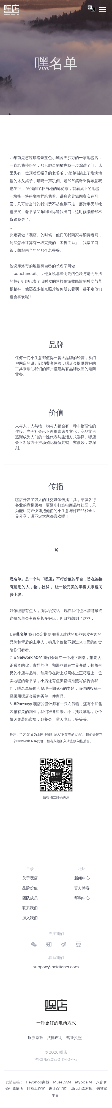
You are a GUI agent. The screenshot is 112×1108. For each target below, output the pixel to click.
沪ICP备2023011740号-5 (56, 1059)
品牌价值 (30, 888)
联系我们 (30, 907)
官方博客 (82, 888)
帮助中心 (82, 897)
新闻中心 (82, 878)
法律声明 (54, 1037)
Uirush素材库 (81, 1088)
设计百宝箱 (58, 1088)
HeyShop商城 (37, 1082)
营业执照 (74, 1037)
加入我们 (30, 917)
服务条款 (35, 1037)
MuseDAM (62, 1082)
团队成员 (30, 897)
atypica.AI (83, 1082)
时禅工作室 (36, 1088)
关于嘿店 (30, 878)
